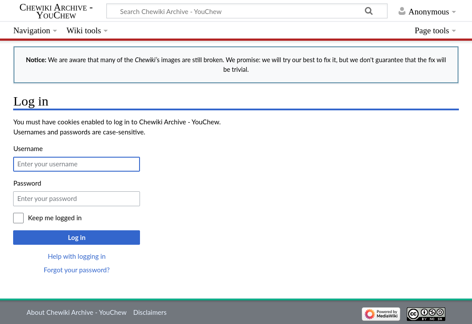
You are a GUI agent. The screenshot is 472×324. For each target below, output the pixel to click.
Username (27, 148)
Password (27, 183)
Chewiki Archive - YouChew (56, 11)
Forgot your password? (77, 270)
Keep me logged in (55, 218)
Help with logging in (76, 256)
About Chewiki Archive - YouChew (77, 312)
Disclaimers (150, 312)
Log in (76, 237)
